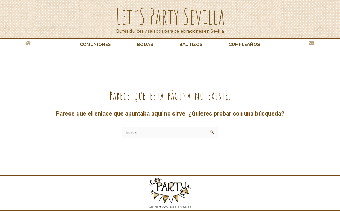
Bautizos (191, 44)
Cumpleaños (244, 44)
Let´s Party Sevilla (170, 16)
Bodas (145, 44)
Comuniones (95, 44)
